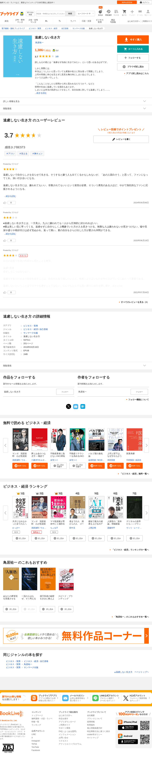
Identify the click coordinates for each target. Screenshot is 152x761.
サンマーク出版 (30, 333)
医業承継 (130, 453)
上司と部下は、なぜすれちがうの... (114, 456)
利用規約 (91, 725)
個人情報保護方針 (94, 728)
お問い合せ (63, 738)
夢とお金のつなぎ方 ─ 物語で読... (38, 456)
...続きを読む (41, 93)
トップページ (37, 715)
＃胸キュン (37, 153)
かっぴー (16, 528)
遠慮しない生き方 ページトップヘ (131, 672)
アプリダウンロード (67, 722)
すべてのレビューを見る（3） (135, 302)
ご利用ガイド (147, 21)
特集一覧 (35, 722)
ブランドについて (94, 718)
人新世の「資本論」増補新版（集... (114, 524)
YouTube (35, 747)
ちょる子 (54, 528)
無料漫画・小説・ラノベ (42, 718)
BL (46, 21)
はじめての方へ (134, 21)
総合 (7, 21)
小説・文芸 (86, 21)
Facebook (36, 750)
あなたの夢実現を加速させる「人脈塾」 (10, 598)
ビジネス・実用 (30, 326)
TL (60, 21)
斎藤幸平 (111, 528)
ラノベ (73, 21)
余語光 (138, 460)
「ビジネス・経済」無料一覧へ (134, 474)
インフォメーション (67, 734)
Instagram (36, 741)
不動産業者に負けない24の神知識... (57, 456)
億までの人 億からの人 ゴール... (76, 524)
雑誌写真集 (113, 21)
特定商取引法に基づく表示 (98, 731)
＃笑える (23, 153)
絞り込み (30, 14)
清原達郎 (16, 460)
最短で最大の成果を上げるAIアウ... (95, 524)
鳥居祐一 (39, 42)
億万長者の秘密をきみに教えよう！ (47, 598)
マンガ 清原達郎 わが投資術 (19, 454)
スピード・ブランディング (65, 597)
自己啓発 (44, 329)
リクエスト (63, 741)
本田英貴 (111, 460)
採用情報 (91, 722)
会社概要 (91, 715)
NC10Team (102, 460)
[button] (20, 466)
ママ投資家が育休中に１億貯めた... (57, 524)
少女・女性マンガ (33, 21)
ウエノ (24, 460)
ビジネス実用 (100, 21)
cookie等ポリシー (94, 734)
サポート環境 (64, 728)
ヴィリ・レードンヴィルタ (137, 528)
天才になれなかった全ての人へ (19, 522)
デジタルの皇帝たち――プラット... (133, 524)
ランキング (36, 725)
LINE (34, 734)
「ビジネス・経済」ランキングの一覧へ (130, 550)
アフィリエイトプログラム (70, 744)
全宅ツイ (54, 460)
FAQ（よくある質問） (68, 731)
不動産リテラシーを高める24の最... (76, 456)
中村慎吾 (130, 460)
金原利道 (92, 460)
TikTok (34, 744)
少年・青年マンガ (20, 21)
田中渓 (72, 528)
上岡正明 (92, 528)
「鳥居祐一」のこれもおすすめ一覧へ (131, 617)
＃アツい (10, 153)
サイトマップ (92, 738)
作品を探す (63, 718)
